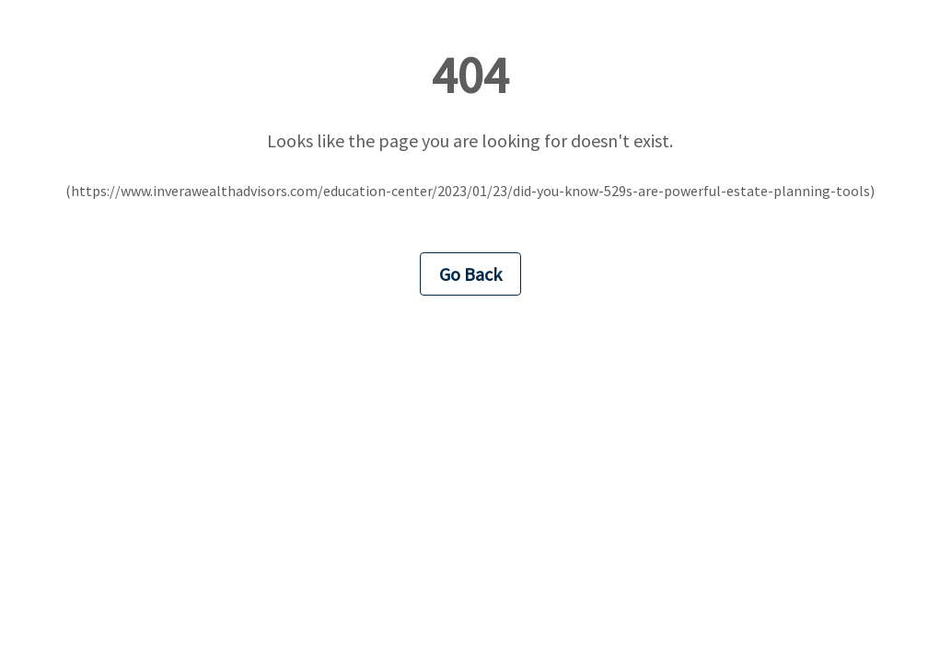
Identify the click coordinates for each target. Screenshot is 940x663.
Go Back (470, 273)
